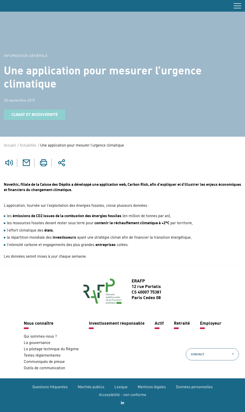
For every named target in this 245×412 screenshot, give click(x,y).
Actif (159, 323)
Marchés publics (91, 387)
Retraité (182, 323)
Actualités (28, 146)
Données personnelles (194, 387)
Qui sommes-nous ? (40, 336)
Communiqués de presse (44, 362)
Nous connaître (38, 323)
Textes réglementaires (42, 355)
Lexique (121, 387)
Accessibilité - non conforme (122, 395)
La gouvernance (37, 343)
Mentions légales (152, 387)
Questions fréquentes (50, 387)
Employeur (210, 323)
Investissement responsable (117, 323)
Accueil (10, 146)
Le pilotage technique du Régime (51, 349)
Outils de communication (44, 368)
